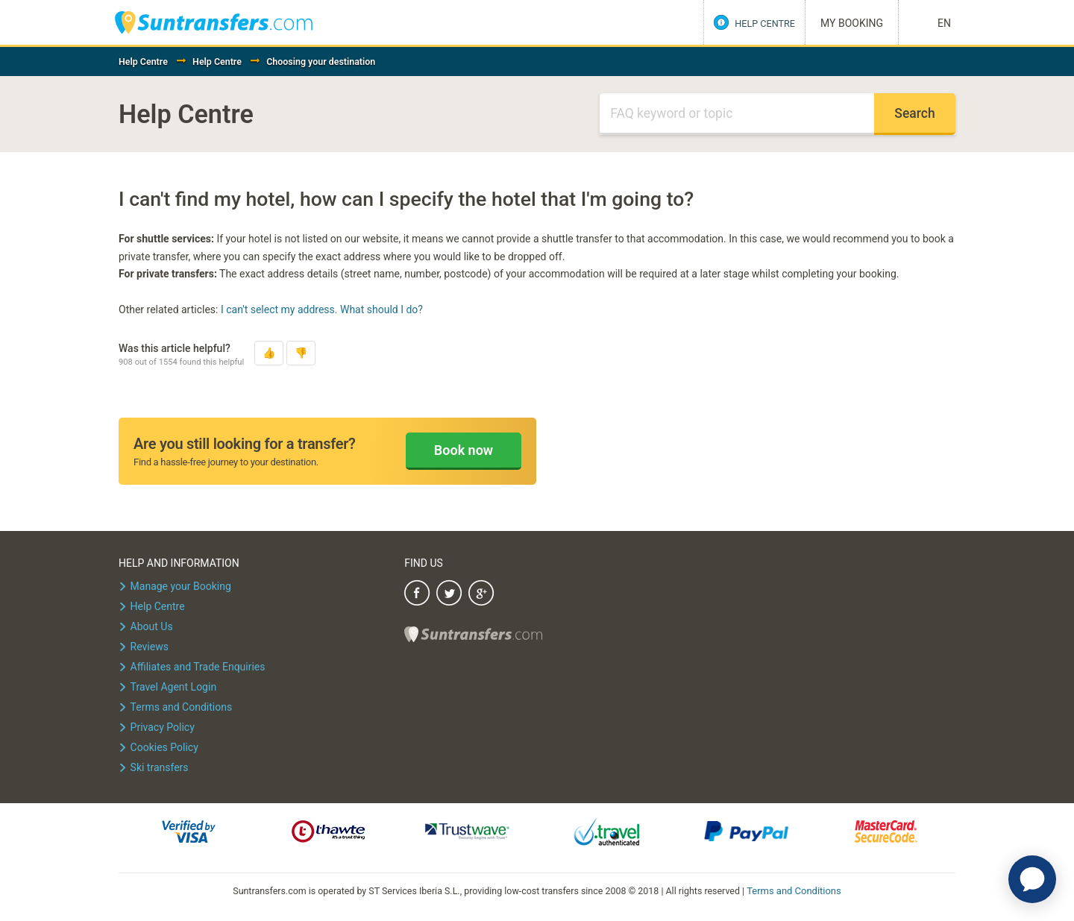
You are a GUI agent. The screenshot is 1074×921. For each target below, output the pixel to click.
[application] (1032, 879)
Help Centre (143, 61)
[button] (268, 353)
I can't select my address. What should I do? (322, 309)
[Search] (737, 114)
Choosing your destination (320, 61)
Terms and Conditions (794, 890)
